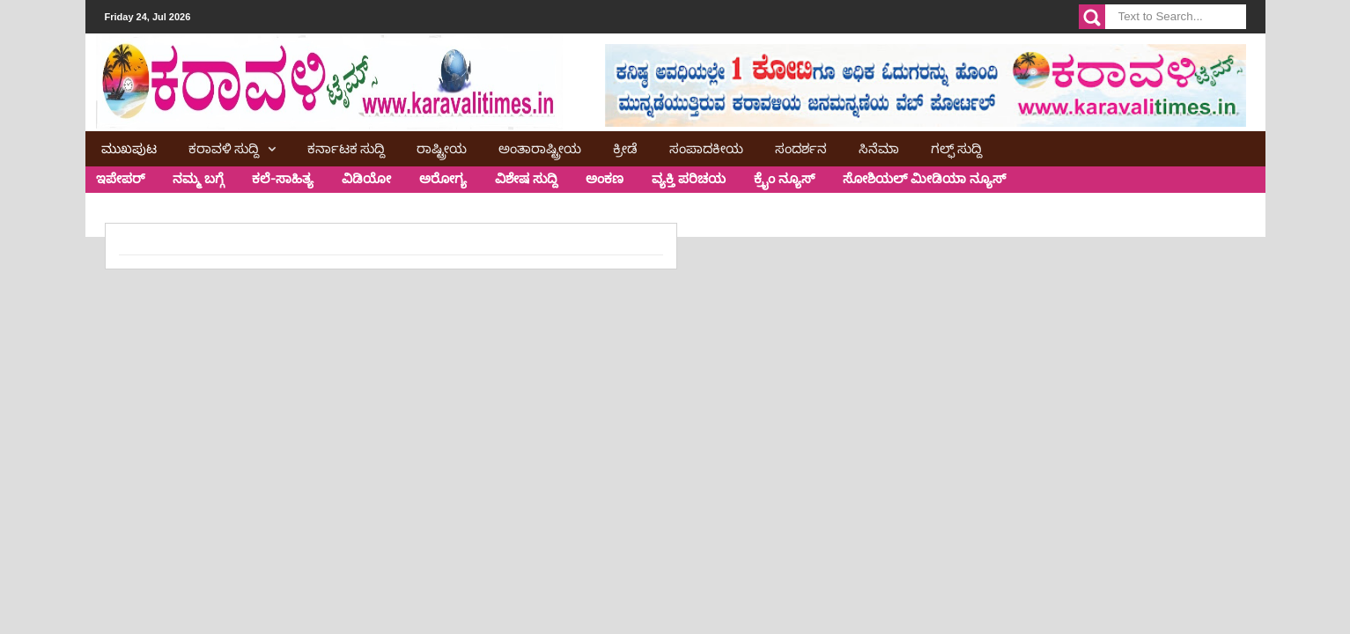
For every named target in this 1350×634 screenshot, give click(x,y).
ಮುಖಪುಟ (129, 147)
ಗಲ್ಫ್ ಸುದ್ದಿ (956, 147)
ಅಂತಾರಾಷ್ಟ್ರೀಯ (539, 147)
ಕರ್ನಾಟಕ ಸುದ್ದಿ (346, 147)
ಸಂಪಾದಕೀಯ (706, 147)
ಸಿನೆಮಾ (879, 147)
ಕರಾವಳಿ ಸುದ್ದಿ (223, 147)
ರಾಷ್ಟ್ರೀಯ (442, 147)
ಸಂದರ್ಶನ (801, 147)
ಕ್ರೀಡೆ (625, 147)
